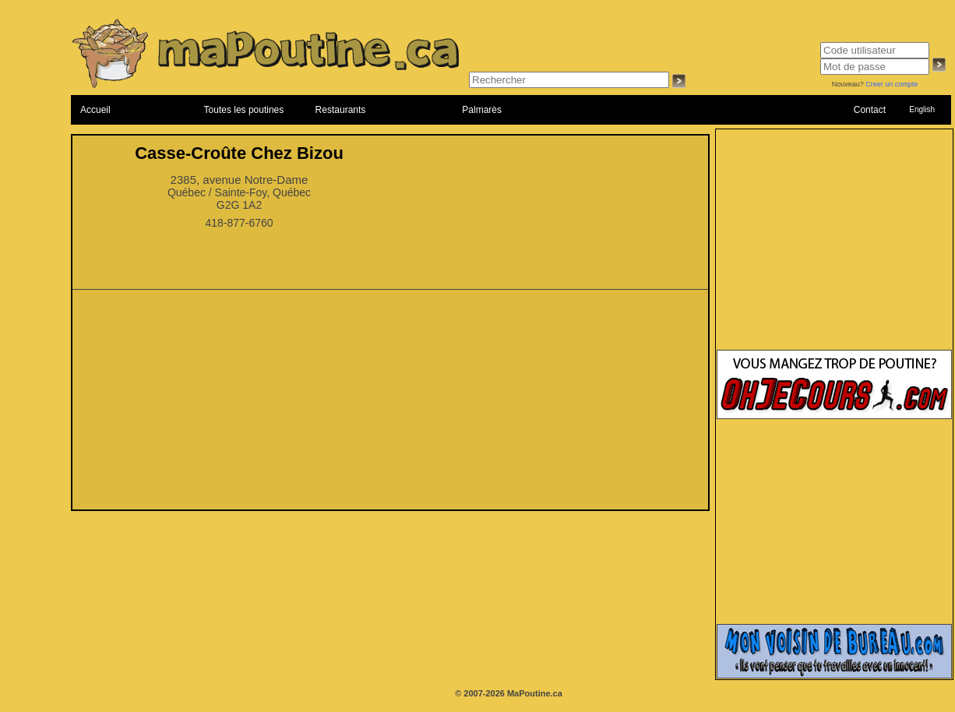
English (922, 109)
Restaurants (340, 109)
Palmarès (482, 109)
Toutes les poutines (244, 109)
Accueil (95, 109)
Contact (870, 109)
